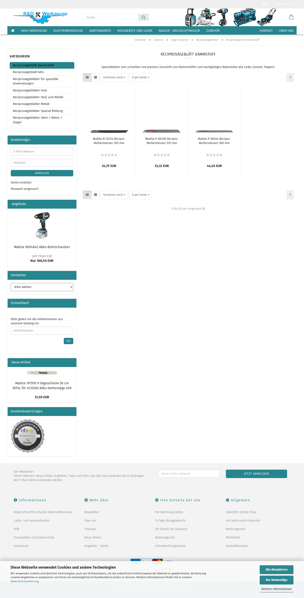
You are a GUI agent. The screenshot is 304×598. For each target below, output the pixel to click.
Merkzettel (233, 537)
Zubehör (213, 31)
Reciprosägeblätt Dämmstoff (33, 65)
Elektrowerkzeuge (68, 31)
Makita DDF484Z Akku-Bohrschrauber (42, 247)
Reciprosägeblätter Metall (31, 104)
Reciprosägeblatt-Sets (28, 72)
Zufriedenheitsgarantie (170, 546)
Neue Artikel (92, 537)
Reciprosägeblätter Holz (30, 90)
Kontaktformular (237, 546)
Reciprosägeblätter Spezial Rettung (38, 111)
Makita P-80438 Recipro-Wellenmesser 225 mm (161, 141)
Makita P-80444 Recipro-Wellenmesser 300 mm (214, 141)
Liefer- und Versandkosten (31, 520)
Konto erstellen (21, 182)
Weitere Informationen (276, 589)
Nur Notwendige (276, 580)
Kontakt (266, 31)
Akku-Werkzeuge (34, 31)
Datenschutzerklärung (24, 581)
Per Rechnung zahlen (169, 512)
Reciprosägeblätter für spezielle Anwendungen (35, 81)
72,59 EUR (42, 397)
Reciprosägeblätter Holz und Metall (38, 97)
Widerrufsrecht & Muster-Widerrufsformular (43, 512)
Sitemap (90, 529)
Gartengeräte (100, 31)
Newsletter (91, 512)
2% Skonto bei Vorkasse (171, 529)
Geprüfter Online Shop (241, 512)
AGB (16, 529)
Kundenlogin (284, 4)
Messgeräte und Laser (134, 31)
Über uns (286, 31)
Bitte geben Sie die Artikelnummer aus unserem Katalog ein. (37, 321)
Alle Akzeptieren (277, 569)
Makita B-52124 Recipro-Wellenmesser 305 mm (109, 141)
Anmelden (42, 173)
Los (68, 341)
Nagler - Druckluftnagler (179, 31)
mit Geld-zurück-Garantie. (243, 520)
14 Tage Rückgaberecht (170, 520)
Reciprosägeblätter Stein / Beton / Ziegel (37, 120)
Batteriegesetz (165, 537)
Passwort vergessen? (25, 189)
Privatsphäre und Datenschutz (34, 537)
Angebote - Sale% (96, 546)
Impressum (21, 546)
